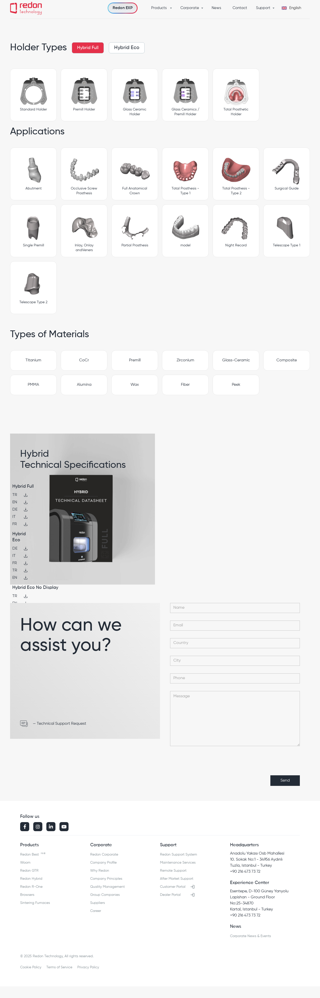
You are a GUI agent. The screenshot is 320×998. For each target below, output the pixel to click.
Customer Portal (172, 887)
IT (14, 517)
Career (95, 911)
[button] (163, 8)
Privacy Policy (88, 967)
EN (14, 502)
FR (14, 524)
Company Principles (106, 878)
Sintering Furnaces (35, 903)
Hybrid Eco (126, 47)
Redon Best (32, 853)
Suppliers (97, 903)
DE (14, 510)
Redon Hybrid (31, 878)
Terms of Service (59, 967)
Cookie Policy (30, 967)
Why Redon (99, 870)
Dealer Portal (170, 895)
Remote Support (173, 870)
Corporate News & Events (250, 936)
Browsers (27, 895)
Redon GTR (29, 870)
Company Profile (103, 862)
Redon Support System (178, 854)
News (216, 8)
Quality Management (107, 887)
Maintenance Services (178, 862)
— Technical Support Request (59, 724)
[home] (26, 9)
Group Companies (105, 895)
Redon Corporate (104, 854)
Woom (25, 862)
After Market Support (176, 878)
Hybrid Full (88, 48)
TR (14, 495)
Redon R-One (31, 887)
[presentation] (261, 763)
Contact (240, 8)
